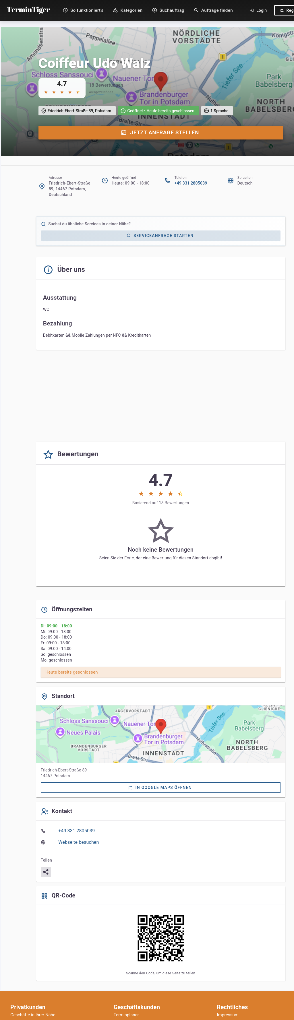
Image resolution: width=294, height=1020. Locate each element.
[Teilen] (46, 872)
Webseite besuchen (78, 842)
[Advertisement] (160, 397)
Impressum (228, 1014)
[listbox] (161, 836)
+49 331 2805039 (191, 183)
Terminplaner (126, 1014)
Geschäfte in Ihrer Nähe (32, 1014)
